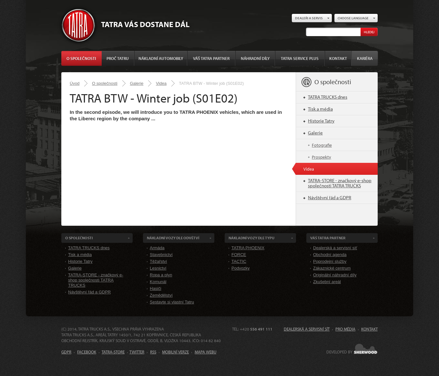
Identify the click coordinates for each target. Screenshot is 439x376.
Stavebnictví (161, 254)
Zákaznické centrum (332, 268)
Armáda (157, 247)
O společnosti (81, 58)
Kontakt (338, 58)
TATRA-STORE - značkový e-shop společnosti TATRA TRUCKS (340, 183)
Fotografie (322, 145)
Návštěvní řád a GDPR (329, 197)
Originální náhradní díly (334, 274)
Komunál (158, 281)
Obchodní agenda (329, 254)
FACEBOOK (86, 351)
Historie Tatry (321, 121)
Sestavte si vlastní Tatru (172, 302)
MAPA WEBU (205, 351)
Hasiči (155, 288)
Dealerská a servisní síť (335, 247)
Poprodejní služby (329, 261)
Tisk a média (320, 109)
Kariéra (365, 58)
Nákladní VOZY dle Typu (251, 237)
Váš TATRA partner (211, 58)
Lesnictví (158, 268)
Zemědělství (161, 295)
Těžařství (158, 261)
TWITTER (136, 351)
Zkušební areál (327, 281)
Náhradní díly (255, 58)
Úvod (74, 83)
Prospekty (321, 157)
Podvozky (240, 268)
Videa (161, 83)
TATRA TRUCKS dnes (327, 97)
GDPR (66, 351)
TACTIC (238, 261)
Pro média (345, 328)
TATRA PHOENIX (247, 247)
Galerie (136, 83)
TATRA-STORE (113, 351)
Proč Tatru (118, 58)
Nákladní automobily (160, 58)
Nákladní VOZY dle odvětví (173, 237)
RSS (153, 351)
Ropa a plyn (161, 274)
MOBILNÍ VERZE (175, 351)
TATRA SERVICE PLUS (300, 58)
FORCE (238, 254)
